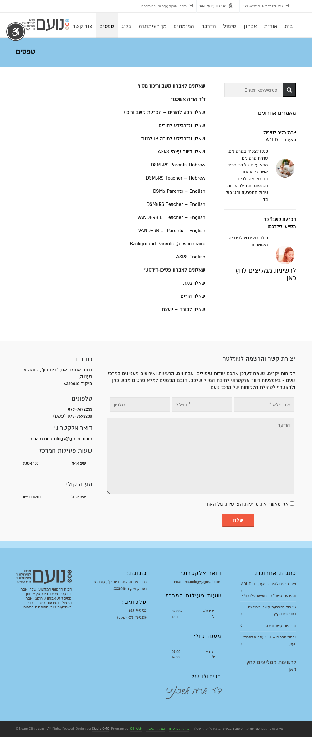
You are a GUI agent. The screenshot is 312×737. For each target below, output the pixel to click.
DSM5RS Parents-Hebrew (178, 165)
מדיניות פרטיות (179, 729)
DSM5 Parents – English (179, 191)
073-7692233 (251, 6)
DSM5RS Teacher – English (175, 204)
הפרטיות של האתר (223, 504)
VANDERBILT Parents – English (171, 230)
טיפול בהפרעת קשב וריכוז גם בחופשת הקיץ (272, 611)
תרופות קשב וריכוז (280, 625)
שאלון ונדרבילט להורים (182, 125)
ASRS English (190, 257)
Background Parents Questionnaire (167, 244)
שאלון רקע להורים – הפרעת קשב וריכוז (164, 112)
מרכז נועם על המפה (215, 5)
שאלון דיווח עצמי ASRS (181, 152)
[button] (289, 90)
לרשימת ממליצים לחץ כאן (265, 274)
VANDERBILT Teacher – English (171, 217)
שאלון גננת (194, 283)
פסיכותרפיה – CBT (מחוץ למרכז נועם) (269, 641)
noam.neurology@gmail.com (167, 5)
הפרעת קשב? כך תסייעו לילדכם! (269, 595)
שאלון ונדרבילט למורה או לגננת (173, 138)
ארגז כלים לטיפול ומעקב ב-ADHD (268, 584)
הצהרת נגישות (155, 729)
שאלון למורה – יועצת (183, 309)
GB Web (136, 729)
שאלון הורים (193, 296)
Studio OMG (100, 729)
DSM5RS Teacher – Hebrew (175, 178)
